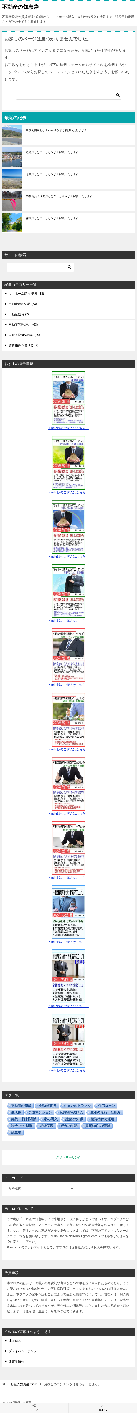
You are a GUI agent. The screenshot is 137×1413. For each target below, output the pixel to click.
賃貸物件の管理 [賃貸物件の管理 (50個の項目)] (97, 1126)
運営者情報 (16, 1361)
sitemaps (15, 1341)
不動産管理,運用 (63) (23, 324)
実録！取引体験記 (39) (24, 335)
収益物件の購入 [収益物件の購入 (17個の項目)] (71, 1112)
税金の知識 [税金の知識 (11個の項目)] (69, 1126)
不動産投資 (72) (20, 314)
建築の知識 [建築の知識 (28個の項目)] (74, 1119)
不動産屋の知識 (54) (23, 304)
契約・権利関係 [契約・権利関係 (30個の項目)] (23, 1119)
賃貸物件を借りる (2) (23, 345)
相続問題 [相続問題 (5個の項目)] (46, 1126)
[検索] (68, 95)
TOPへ (103, 1407)
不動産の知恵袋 (20, 6)
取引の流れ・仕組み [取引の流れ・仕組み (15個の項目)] (105, 1112)
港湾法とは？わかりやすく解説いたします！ (53, 152)
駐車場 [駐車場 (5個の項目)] (16, 1132)
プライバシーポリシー (24, 1351)
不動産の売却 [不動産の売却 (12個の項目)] (21, 1106)
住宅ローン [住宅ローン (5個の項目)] (106, 1106)
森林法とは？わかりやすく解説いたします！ (53, 218)
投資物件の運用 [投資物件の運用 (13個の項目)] (102, 1119)
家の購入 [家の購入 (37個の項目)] (50, 1119)
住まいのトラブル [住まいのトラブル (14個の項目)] (77, 1106)
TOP (22, 1384)
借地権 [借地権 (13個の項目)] (16, 1112)
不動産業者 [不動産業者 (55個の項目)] (48, 1106)
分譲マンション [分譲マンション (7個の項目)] (40, 1112)
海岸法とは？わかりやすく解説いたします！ (53, 174)
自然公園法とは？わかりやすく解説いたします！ (56, 130)
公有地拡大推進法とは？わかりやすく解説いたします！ (60, 196)
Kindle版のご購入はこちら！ (68, 428)
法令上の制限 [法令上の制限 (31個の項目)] (22, 1126)
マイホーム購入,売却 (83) (26, 293)
